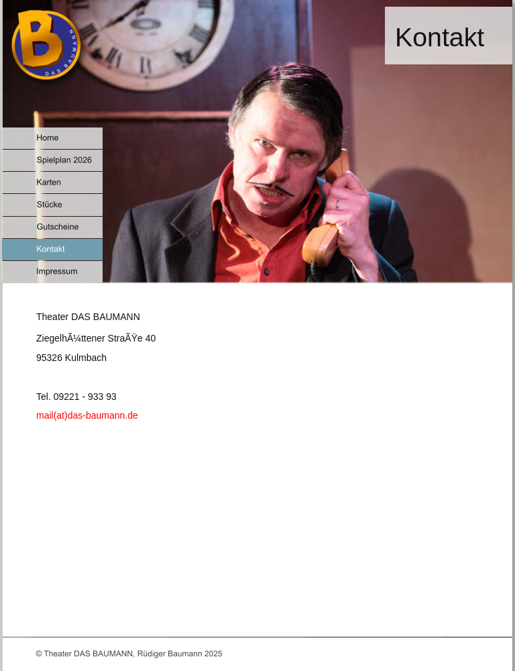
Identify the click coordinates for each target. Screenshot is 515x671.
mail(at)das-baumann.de (87, 415)
